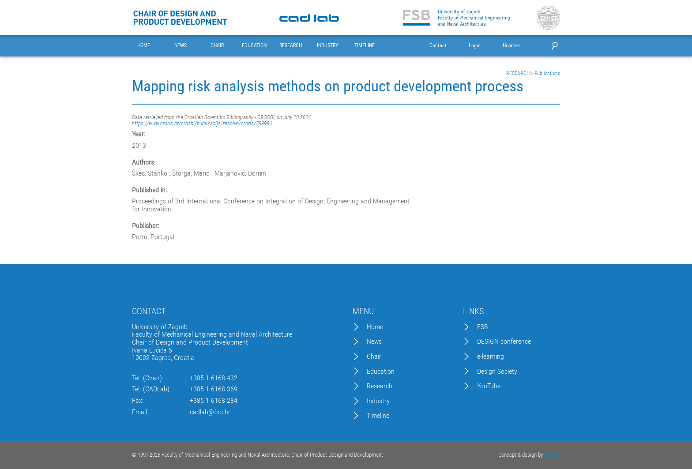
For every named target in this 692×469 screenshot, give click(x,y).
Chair (374, 356)
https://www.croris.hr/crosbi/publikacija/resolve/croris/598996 (202, 123)
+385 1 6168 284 (213, 401)
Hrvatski (511, 46)
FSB (482, 327)
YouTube (488, 386)
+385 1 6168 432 (213, 378)
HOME (143, 46)
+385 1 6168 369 (213, 389)
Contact (438, 46)
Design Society (497, 371)
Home (375, 327)
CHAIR (217, 46)
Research (379, 386)
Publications (547, 73)
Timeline (378, 416)
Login (475, 46)
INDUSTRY (327, 46)
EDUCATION (254, 46)
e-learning (490, 356)
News (374, 341)
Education (381, 371)
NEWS (180, 46)
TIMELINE (364, 46)
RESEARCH (290, 46)
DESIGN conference (504, 341)
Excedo (552, 454)
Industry (378, 401)
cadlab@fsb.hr (210, 412)
